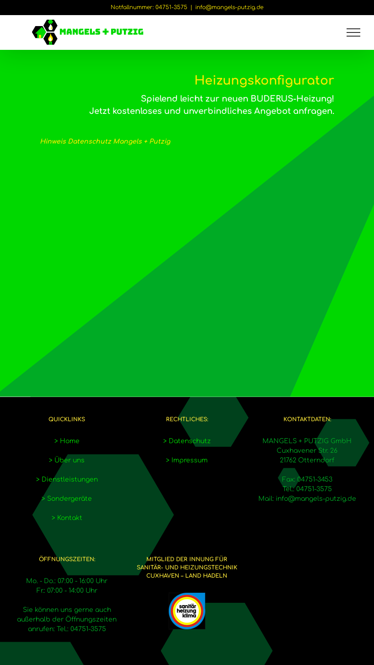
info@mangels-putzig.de (229, 7)
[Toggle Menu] (354, 32)
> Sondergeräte (67, 498)
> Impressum (187, 460)
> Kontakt (67, 518)
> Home (67, 441)
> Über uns (67, 460)
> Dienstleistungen (67, 479)
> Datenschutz (187, 441)
